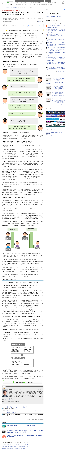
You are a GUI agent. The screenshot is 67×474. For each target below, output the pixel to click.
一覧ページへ (63, 104)
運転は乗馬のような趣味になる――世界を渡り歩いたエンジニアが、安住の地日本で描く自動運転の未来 (56, 44)
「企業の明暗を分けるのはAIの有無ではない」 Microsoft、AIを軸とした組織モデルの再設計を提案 (56, 59)
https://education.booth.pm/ (10, 399)
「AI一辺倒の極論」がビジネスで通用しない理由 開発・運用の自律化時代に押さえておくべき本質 (56, 31)
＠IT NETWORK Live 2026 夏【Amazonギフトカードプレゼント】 (57, 134)
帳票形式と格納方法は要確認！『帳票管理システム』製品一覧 (14, 448)
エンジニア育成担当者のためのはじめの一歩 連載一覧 (14, 407)
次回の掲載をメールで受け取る (8, 408)
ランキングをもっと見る (61, 71)
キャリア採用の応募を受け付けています (54, 16)
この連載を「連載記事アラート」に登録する (22, 382)
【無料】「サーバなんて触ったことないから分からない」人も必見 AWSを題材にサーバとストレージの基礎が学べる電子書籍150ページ (55, 81)
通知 (15, 25)
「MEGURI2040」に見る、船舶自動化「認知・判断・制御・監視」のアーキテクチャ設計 (56, 64)
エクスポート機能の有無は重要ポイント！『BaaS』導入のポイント (15, 446)
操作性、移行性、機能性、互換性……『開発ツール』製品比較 (14, 449)
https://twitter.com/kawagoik (11, 402)
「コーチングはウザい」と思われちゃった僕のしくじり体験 (21, 425)
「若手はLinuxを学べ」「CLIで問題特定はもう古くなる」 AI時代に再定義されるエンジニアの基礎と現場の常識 (56, 49)
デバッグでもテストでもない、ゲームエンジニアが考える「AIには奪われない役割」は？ (56, 39)
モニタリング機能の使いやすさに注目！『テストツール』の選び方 (15, 444)
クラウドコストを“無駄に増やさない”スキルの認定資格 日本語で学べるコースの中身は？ (56, 54)
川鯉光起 (39, 21)
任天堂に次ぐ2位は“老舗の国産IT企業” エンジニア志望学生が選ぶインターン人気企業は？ (56, 68)
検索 (64, 9)
